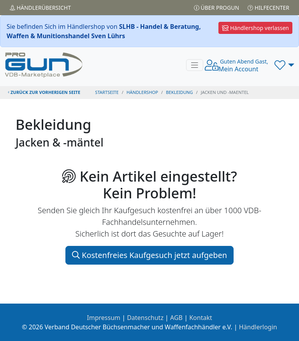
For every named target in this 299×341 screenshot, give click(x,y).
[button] (284, 65)
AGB (176, 317)
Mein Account (243, 65)
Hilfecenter (268, 7)
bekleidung (179, 92)
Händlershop (142, 92)
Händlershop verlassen (255, 28)
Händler (40, 8)
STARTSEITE (107, 92)
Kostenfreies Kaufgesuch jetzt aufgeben (149, 255)
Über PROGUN (216, 7)
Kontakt (200, 317)
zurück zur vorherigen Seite (44, 92)
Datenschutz (145, 317)
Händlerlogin (258, 327)
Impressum (103, 317)
